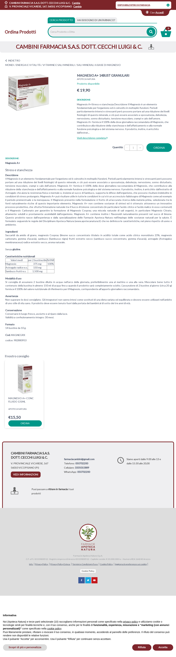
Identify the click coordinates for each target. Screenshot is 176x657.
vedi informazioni (25, 474)
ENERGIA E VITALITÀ (28, 64)
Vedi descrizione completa (92, 137)
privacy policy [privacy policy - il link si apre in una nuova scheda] (130, 621)
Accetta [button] (162, 647)
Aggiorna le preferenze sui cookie (131, 564)
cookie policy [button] (54, 628)
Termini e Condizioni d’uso (85, 564)
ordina (159, 147)
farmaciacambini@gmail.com (79, 459)
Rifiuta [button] (142, 647)
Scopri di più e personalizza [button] (25, 647)
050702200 (81, 463)
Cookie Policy (106, 564)
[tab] (96, 20)
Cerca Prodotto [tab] (61, 20)
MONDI (9, 64)
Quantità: (117, 147)
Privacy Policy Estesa (60, 564)
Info (31, 564)
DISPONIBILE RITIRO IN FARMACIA (134, 5)
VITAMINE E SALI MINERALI (59, 64)
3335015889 (82, 467)
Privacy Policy (41, 564)
